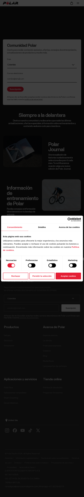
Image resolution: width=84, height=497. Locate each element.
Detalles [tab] (42, 227)
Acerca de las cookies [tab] (69, 227)
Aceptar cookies (68, 276)
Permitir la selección (42, 276)
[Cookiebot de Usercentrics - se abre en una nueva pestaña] (69, 220)
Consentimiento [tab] (14, 227)
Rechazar (15, 276)
